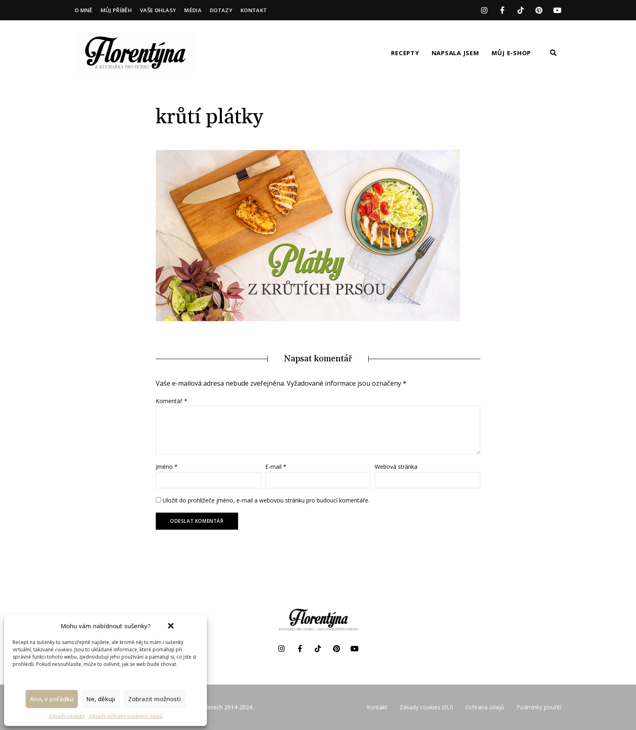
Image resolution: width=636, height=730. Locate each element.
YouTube (557, 10)
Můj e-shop (511, 53)
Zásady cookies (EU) (426, 707)
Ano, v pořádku (51, 699)
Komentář (171, 401)
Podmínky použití (538, 707)
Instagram (484, 10)
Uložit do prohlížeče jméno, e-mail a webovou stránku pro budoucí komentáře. (266, 500)
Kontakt (254, 10)
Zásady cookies (67, 716)
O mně (83, 10)
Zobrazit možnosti (154, 699)
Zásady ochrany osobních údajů (126, 716)
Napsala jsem (455, 53)
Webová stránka (396, 466)
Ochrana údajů (484, 707)
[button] (171, 626)
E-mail (275, 466)
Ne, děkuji (100, 699)
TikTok (520, 10)
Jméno (167, 466)
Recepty (405, 53)
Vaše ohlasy (158, 10)
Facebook (502, 10)
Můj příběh (116, 10)
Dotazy (221, 10)
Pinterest (539, 10)
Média (193, 10)
